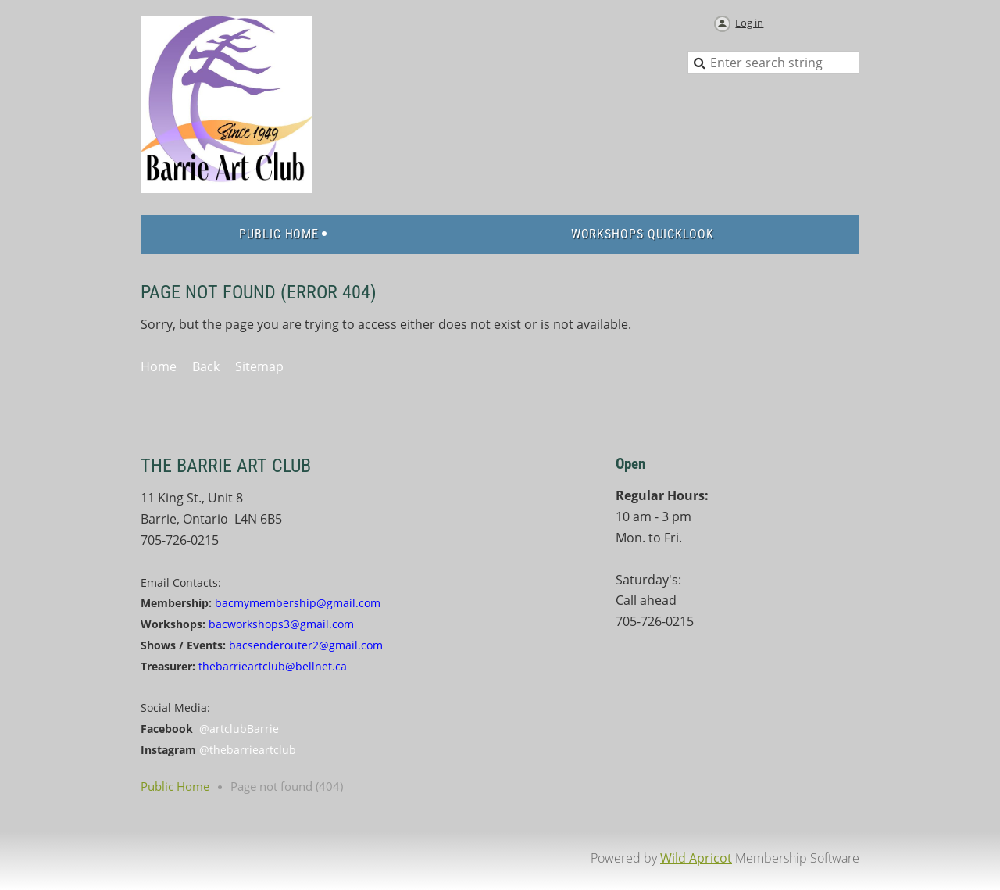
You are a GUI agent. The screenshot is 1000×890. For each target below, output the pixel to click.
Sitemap (259, 366)
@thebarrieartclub (247, 749)
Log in (749, 23)
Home (159, 366)
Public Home (175, 786)
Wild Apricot (696, 858)
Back (206, 366)
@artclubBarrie (239, 728)
